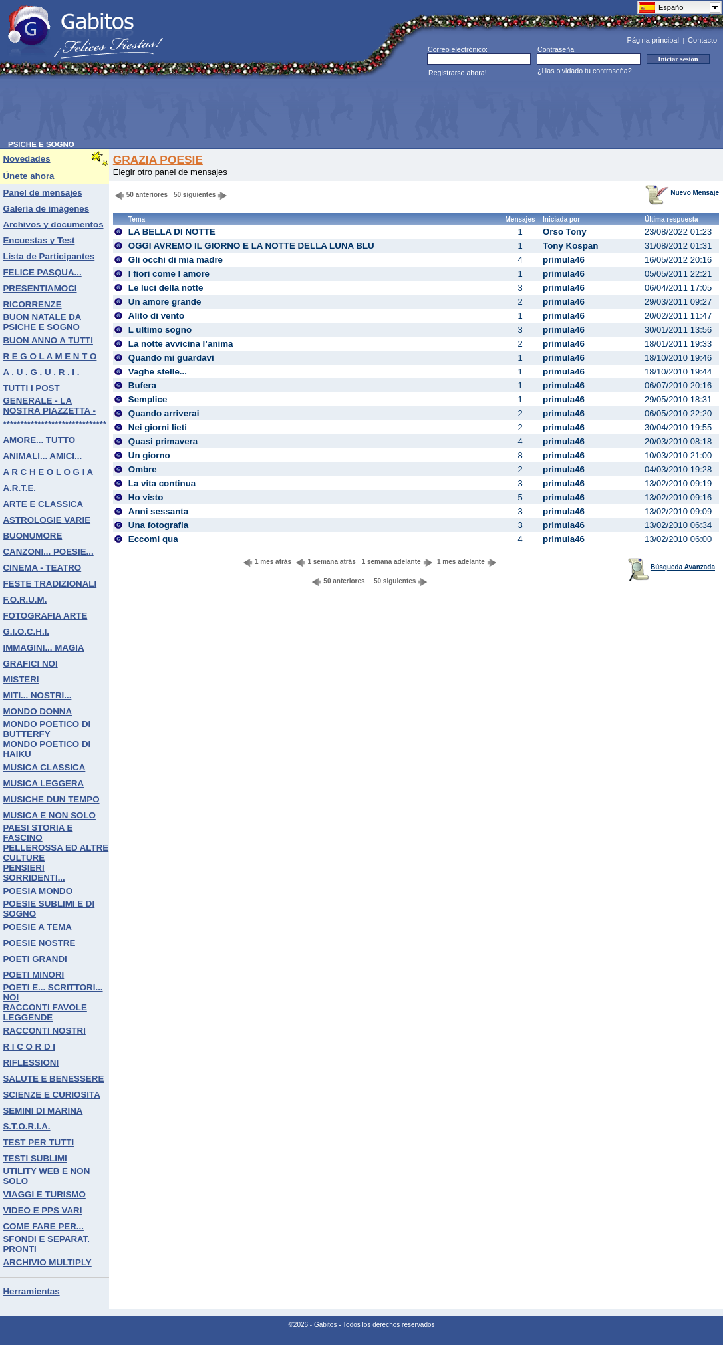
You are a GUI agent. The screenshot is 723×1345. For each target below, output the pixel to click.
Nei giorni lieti (157, 427)
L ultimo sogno (160, 330)
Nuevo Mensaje (682, 192)
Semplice (148, 399)
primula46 (564, 260)
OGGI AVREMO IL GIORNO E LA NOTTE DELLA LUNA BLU (251, 246)
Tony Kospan (570, 246)
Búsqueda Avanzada (671, 567)
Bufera (142, 385)
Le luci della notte (166, 288)
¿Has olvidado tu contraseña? (584, 71)
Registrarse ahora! (457, 72)
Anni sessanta (158, 511)
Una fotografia (158, 525)
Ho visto (146, 497)
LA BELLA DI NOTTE (172, 232)
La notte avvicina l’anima (180, 344)
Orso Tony (565, 232)
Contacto (702, 40)
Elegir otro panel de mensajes (170, 172)
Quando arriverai (164, 413)
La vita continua (162, 483)
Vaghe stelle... (157, 371)
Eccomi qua (153, 539)
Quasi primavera (163, 441)
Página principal (653, 40)
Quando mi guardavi (171, 358)
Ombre (142, 469)
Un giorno (149, 455)
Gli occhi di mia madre (175, 260)
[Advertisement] (250, 110)
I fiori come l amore (169, 274)
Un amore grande (165, 302)
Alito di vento (156, 316)
